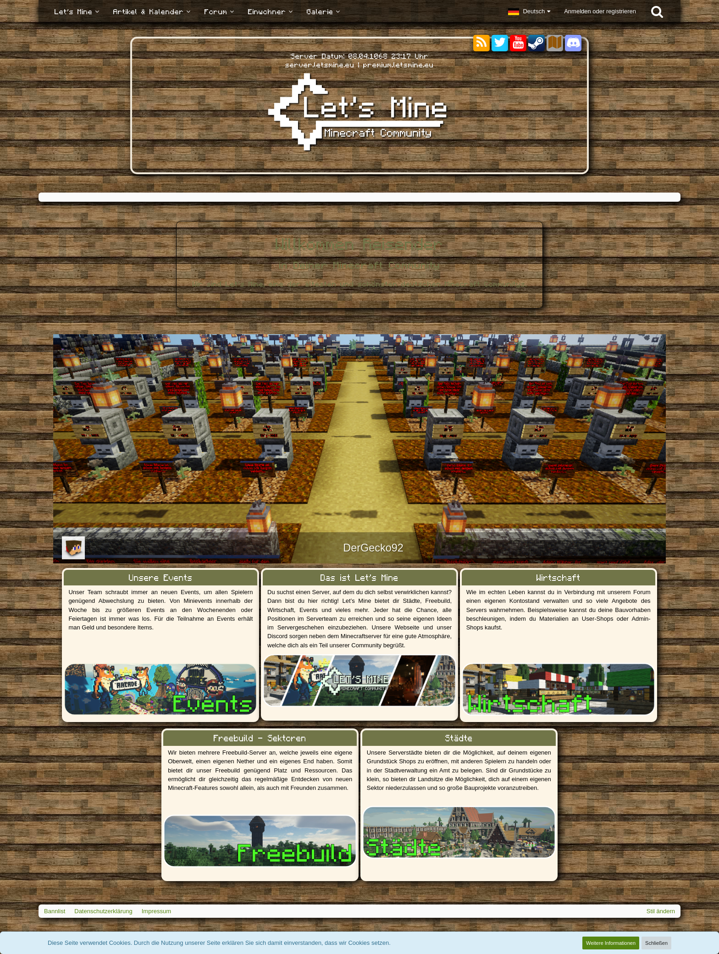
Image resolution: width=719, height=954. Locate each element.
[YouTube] (518, 43)
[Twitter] (499, 43)
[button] (529, 11)
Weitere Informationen (611, 943)
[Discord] (573, 41)
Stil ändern (661, 911)
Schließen (656, 943)
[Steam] (536, 42)
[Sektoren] (555, 43)
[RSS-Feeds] (481, 43)
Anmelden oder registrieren (600, 11)
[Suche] (657, 11)
